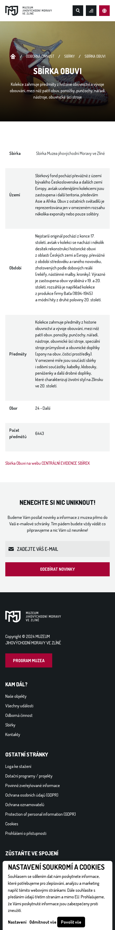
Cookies (11, 823)
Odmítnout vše (42, 922)
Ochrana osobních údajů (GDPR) (31, 795)
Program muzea (29, 660)
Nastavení (17, 922)
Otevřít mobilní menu (91, 10)
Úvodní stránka (13, 57)
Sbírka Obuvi (95, 56)
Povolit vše (71, 922)
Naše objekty (15, 696)
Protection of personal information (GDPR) (40, 814)
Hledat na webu (78, 10)
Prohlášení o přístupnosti (25, 833)
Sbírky (69, 56)
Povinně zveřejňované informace (32, 785)
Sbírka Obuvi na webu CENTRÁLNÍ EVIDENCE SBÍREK (47, 463)
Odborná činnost (40, 56)
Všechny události (19, 705)
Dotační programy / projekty (28, 776)
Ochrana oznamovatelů (24, 804)
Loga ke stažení (18, 766)
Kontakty (12, 734)
